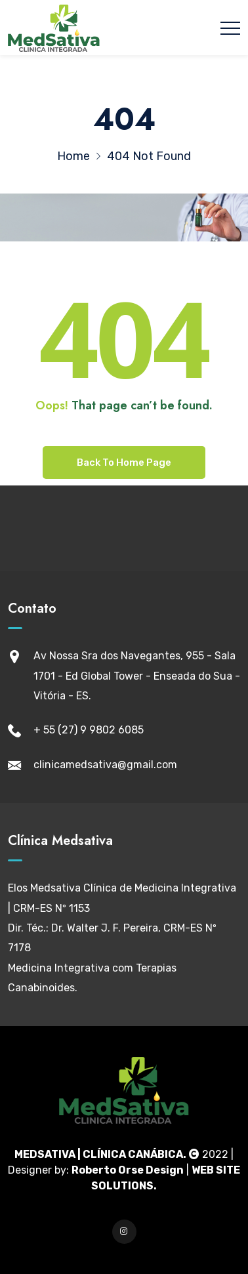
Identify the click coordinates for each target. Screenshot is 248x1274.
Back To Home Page (124, 462)
